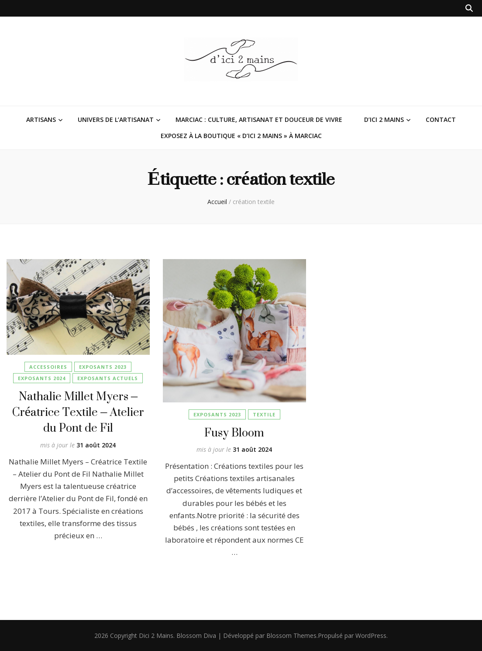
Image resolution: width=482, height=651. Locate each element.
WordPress (370, 635)
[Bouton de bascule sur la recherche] (469, 8)
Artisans (41, 119)
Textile (264, 414)
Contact (441, 119)
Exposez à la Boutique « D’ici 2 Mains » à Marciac (241, 136)
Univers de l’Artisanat (116, 119)
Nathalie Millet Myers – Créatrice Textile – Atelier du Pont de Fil (78, 412)
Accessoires (48, 367)
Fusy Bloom (234, 432)
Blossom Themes (291, 635)
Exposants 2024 (41, 378)
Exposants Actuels (107, 378)
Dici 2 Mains (156, 635)
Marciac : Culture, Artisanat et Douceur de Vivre (259, 119)
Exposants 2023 (103, 367)
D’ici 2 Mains (384, 119)
